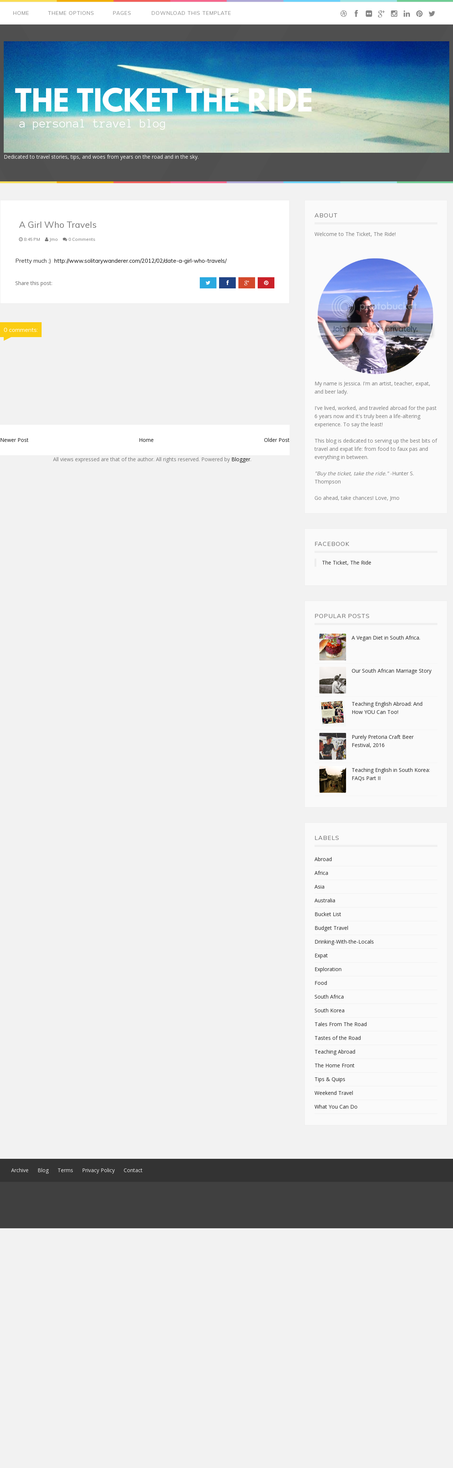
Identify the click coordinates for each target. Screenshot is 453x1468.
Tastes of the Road (338, 1037)
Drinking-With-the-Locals (344, 941)
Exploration (328, 969)
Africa (321, 872)
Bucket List (328, 914)
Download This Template (191, 13)
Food (321, 982)
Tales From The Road (341, 1024)
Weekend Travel (334, 1092)
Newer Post (14, 439)
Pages (122, 13)
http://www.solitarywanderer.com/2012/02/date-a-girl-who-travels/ (140, 260)
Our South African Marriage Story (391, 670)
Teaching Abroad (335, 1051)
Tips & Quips (330, 1079)
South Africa (329, 996)
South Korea (330, 1010)
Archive (20, 1170)
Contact (133, 1170)
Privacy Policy (98, 1170)
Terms (65, 1170)
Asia (320, 886)
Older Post (277, 439)
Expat (321, 955)
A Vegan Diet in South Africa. (386, 637)
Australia (325, 900)
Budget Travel (331, 927)
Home (21, 13)
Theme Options (71, 13)
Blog (43, 1170)
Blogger (240, 459)
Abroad (323, 859)
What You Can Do (336, 1106)
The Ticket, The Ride (346, 562)
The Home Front (335, 1065)
